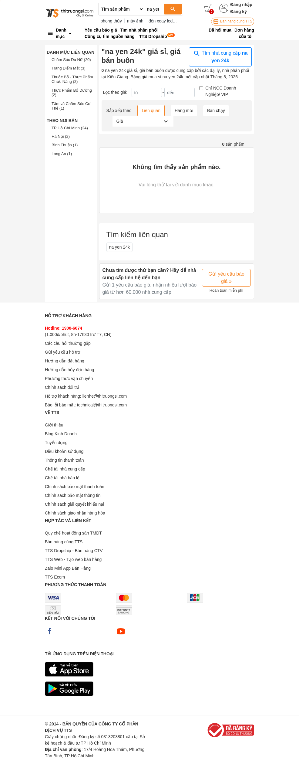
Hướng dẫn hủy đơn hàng (69, 369)
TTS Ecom (55, 577)
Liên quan (151, 110)
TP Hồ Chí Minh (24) (70, 128)
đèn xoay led (161, 21)
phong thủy (111, 21)
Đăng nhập (241, 4)
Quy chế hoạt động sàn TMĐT (73, 533)
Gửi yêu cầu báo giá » (226, 277)
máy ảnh (135, 21)
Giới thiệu (54, 425)
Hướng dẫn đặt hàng (64, 360)
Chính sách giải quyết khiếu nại (74, 504)
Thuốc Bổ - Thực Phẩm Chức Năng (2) (72, 79)
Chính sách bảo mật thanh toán (74, 486)
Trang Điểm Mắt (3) (69, 68)
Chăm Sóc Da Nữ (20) (71, 59)
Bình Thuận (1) (65, 145)
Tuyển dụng (56, 442)
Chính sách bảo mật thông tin (72, 495)
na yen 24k (119, 247)
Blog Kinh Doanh (61, 433)
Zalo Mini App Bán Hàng (68, 568)
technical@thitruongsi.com (102, 404)
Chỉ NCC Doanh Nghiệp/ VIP (220, 91)
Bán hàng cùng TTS (232, 22)
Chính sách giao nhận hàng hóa (75, 513)
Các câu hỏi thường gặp (68, 343)
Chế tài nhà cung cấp (65, 469)
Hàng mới (184, 110)
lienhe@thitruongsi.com (104, 396)
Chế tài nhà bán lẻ (62, 477)
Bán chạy (216, 110)
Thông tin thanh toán (64, 460)
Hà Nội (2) (61, 136)
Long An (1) (62, 153)
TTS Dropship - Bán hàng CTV (74, 550)
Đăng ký (238, 11)
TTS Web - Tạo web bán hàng (73, 559)
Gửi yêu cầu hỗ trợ (62, 352)
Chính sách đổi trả (62, 387)
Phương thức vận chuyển (69, 378)
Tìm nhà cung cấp (220, 56)
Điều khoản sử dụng (64, 451)
